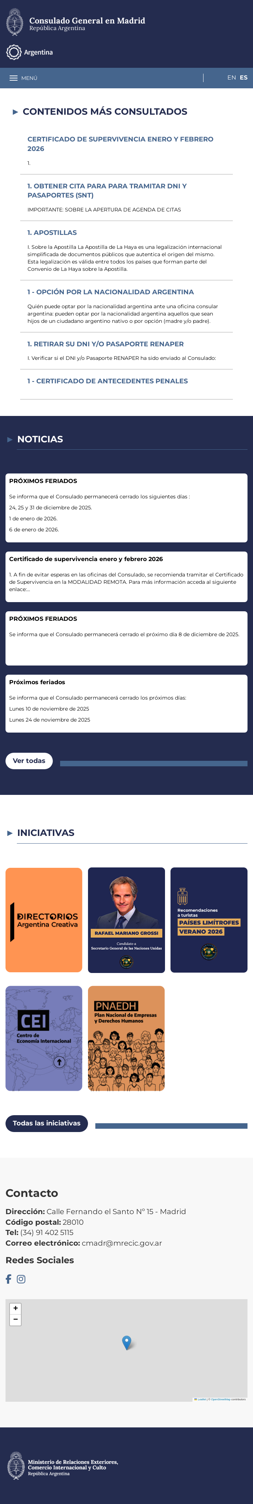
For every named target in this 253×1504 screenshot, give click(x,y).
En (228, 51)
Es (243, 51)
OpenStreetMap (221, 1399)
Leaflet (200, 1399)
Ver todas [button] (29, 761)
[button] (126, 1342)
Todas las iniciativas (47, 1123)
